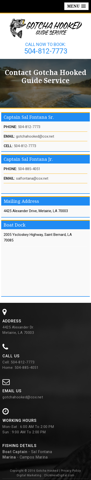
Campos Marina (34, 457)
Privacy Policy (71, 470)
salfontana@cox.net (32, 178)
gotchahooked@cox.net (35, 136)
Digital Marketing (29, 475)
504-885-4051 (29, 169)
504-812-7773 (45, 51)
